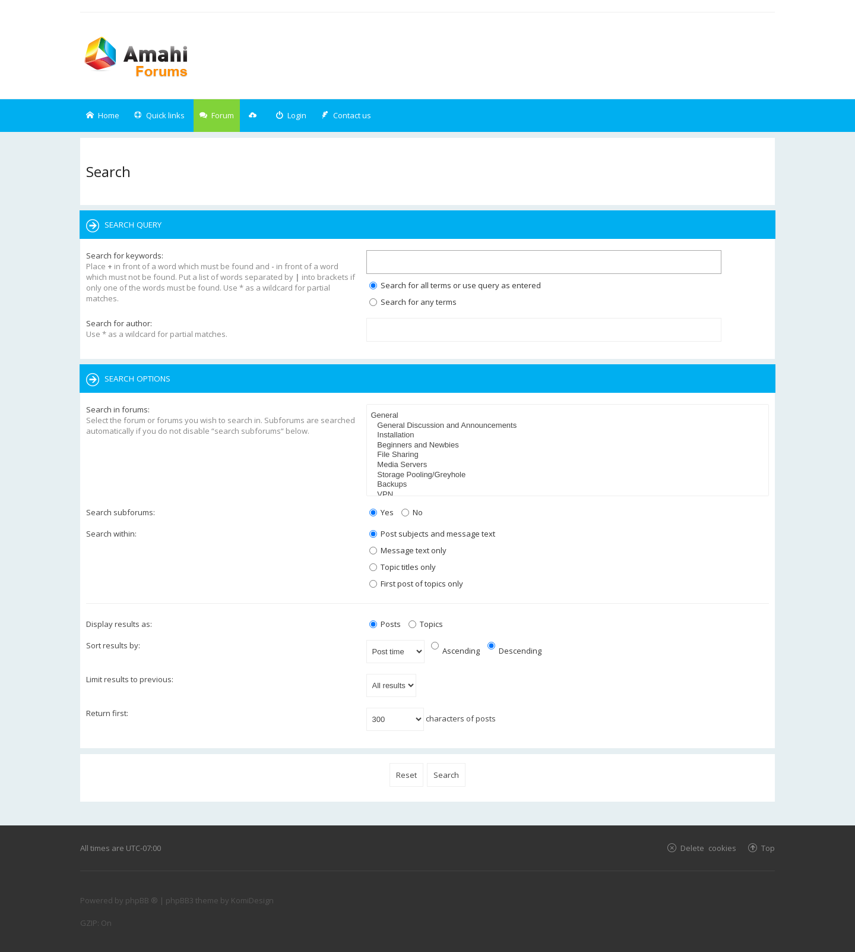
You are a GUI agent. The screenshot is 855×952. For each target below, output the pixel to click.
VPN (569, 495)
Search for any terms (413, 302)
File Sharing (569, 455)
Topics (425, 624)
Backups (569, 485)
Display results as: (119, 624)
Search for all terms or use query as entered (455, 285)
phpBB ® (141, 900)
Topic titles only (402, 567)
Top (768, 848)
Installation (569, 435)
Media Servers (569, 465)
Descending (514, 650)
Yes (381, 512)
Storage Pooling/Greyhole (569, 475)
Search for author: (119, 323)
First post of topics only (416, 583)
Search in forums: (118, 409)
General (569, 416)
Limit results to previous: (129, 679)
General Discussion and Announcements (569, 426)
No (412, 512)
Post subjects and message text (432, 533)
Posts (385, 624)
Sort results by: (113, 645)
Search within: (111, 533)
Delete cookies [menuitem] (708, 848)
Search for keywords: (124, 255)
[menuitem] (291, 115)
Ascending (455, 650)
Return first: (107, 713)
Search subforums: (120, 512)
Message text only (407, 550)
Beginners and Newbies (569, 445)
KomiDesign (252, 900)
